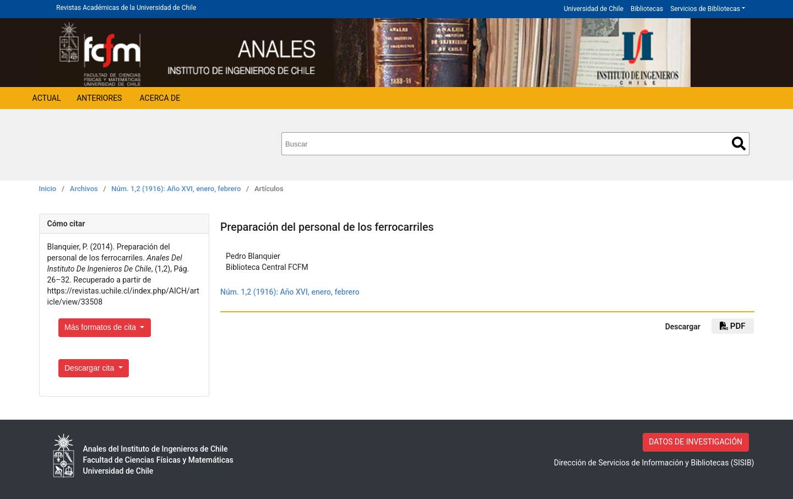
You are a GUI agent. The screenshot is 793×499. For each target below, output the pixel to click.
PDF (732, 326)
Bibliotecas (647, 9)
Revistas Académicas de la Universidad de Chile (126, 8)
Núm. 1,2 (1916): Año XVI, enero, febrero (176, 189)
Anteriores (99, 98)
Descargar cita (90, 368)
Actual (46, 98)
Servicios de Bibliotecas (705, 9)
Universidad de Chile (593, 9)
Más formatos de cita (101, 327)
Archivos (84, 189)
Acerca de (160, 98)
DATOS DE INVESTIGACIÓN (695, 441)
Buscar (739, 143)
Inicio (48, 189)
